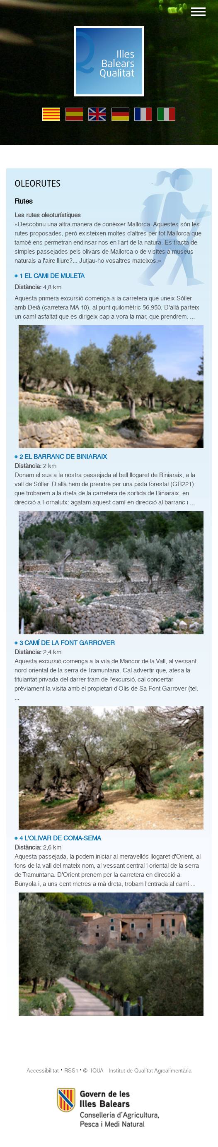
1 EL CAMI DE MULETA (52, 276)
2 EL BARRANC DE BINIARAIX (63, 457)
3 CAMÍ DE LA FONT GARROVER (67, 643)
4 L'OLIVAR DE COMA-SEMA (60, 838)
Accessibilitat (43, 1071)
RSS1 (71, 1071)
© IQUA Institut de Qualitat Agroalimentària (137, 1071)
